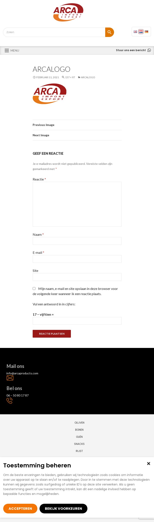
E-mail (38, 252)
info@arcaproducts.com (22, 373)
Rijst (79, 451)
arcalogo (88, 77)
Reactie (39, 179)
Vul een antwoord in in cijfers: (54, 304)
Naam (38, 234)
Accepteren (20, 508)
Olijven (79, 422)
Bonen (79, 430)
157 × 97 (70, 77)
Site (35, 270)
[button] (148, 463)
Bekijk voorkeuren (63, 508)
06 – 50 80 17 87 (17, 395)
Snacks (79, 444)
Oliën (79, 437)
